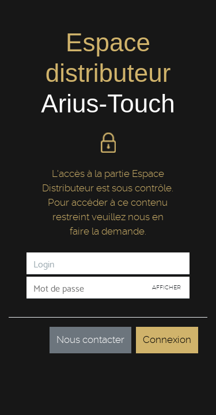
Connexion (167, 339)
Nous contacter (90, 339)
